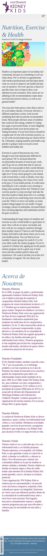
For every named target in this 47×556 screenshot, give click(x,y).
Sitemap (33, 543)
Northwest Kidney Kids (29, 538)
